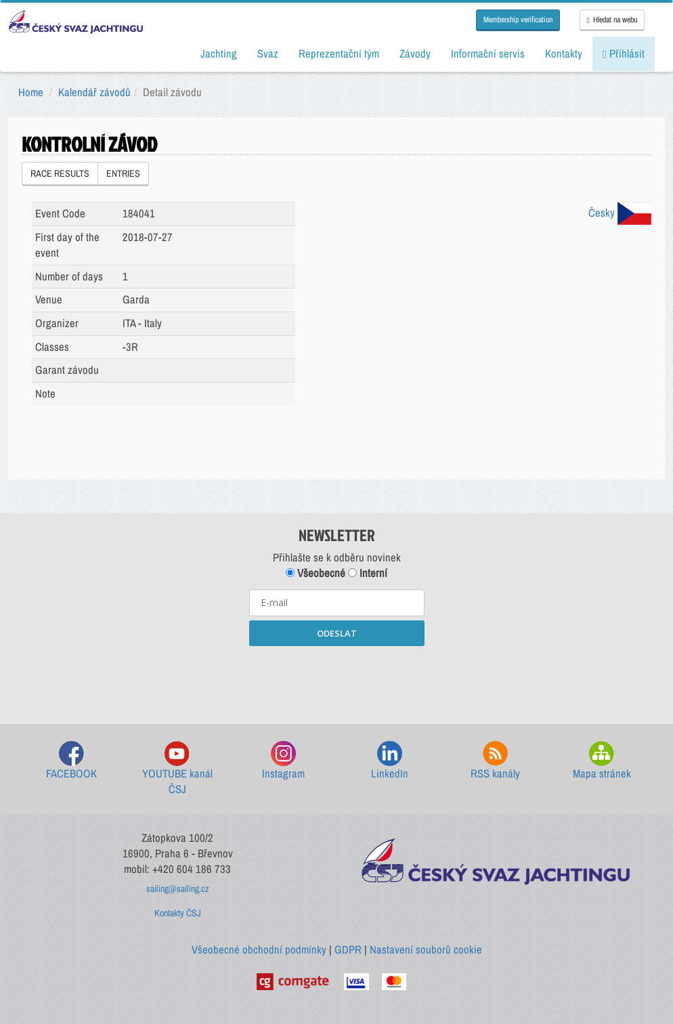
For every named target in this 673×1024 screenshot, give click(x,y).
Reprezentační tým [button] (339, 53)
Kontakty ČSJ (177, 913)
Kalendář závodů (94, 92)
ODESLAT (337, 633)
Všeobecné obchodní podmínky (259, 949)
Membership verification (517, 19)
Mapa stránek (602, 761)
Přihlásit (624, 53)
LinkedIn (389, 761)
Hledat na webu (612, 19)
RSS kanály (495, 761)
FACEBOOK (71, 761)
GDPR (348, 949)
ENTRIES (123, 173)
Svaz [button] (267, 53)
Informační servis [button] (488, 53)
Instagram (283, 761)
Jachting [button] (218, 53)
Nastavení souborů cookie (426, 949)
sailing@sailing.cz (177, 888)
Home (30, 92)
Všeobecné (315, 573)
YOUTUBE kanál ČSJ (177, 769)
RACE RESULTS (59, 173)
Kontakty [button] (563, 53)
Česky (619, 212)
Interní (367, 573)
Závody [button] (415, 53)
